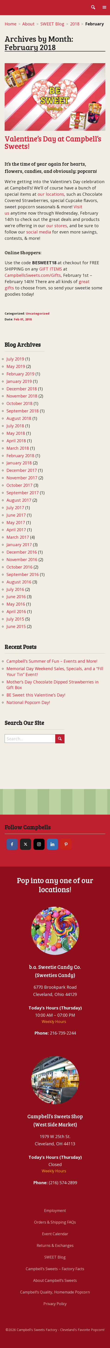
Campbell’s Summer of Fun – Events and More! (51, 661)
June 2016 (16, 596)
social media (38, 232)
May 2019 (15, 366)
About (28, 24)
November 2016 (21, 559)
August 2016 (18, 582)
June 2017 (16, 515)
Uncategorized (37, 313)
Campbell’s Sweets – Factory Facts (55, 1268)
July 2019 (15, 359)
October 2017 (19, 485)
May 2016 (15, 604)
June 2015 (16, 626)
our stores (56, 225)
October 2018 (19, 403)
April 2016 (16, 611)
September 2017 (22, 492)
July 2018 (15, 426)
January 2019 (19, 381)
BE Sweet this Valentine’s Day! (35, 695)
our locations (51, 194)
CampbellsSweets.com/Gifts (33, 275)
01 (21, 319)
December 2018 (21, 388)
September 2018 (22, 411)
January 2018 (19, 463)
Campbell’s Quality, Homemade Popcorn (55, 1292)
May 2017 (15, 522)
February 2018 (20, 455)
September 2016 (22, 574)
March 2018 (17, 448)
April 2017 (16, 529)
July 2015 (15, 619)
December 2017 (21, 470)
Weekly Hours (54, 1021)
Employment (55, 1210)
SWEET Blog (52, 24)
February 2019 (20, 374)
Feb (16, 319)
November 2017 (21, 477)
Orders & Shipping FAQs (55, 1222)
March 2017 (17, 537)
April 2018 (16, 440)
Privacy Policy (55, 1303)
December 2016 (21, 552)
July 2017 (15, 507)
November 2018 (21, 396)
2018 (74, 24)
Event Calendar (55, 1233)
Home (10, 24)
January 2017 (19, 544)
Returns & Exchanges (55, 1245)
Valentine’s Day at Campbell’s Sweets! (53, 142)
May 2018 (15, 433)
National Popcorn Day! (28, 702)
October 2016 (19, 567)
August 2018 (18, 418)
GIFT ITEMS (50, 269)
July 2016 (15, 589)
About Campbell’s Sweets (55, 1280)
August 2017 (18, 500)
